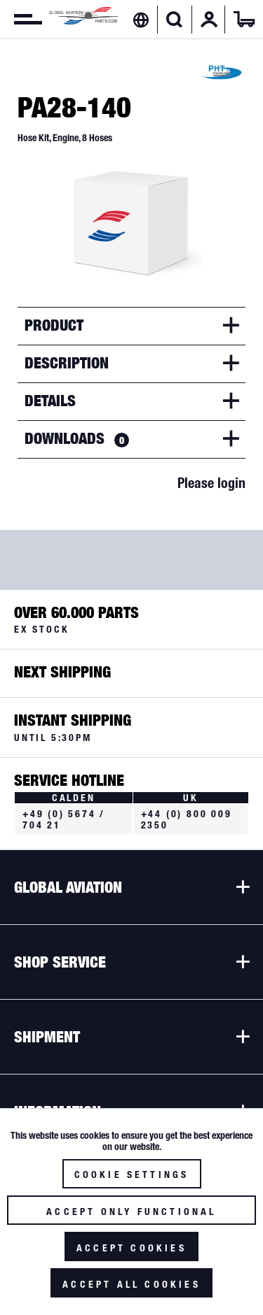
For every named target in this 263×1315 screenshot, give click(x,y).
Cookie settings (131, 1174)
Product (54, 325)
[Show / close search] (174, 20)
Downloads (77, 438)
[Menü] (21, 19)
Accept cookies (131, 1247)
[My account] (209, 20)
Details (50, 400)
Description (67, 363)
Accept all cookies (131, 1284)
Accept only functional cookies (131, 1215)
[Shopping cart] (244, 20)
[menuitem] (21, 19)
